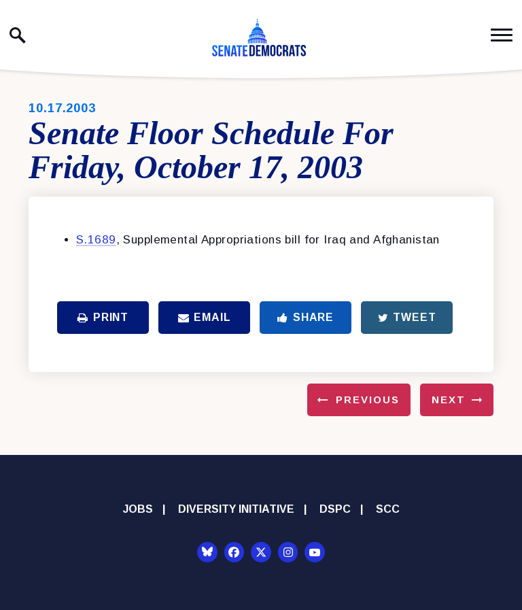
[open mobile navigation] (501, 35)
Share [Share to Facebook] (305, 317)
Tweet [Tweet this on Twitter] (407, 317)
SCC (388, 509)
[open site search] (18, 35)
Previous (368, 399)
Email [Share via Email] (204, 317)
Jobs (138, 509)
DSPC (335, 509)
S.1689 (96, 239)
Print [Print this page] (102, 317)
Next (449, 399)
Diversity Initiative (236, 509)
